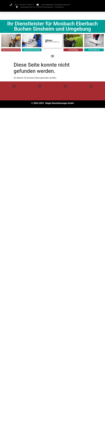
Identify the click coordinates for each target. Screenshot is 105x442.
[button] (52, 56)
